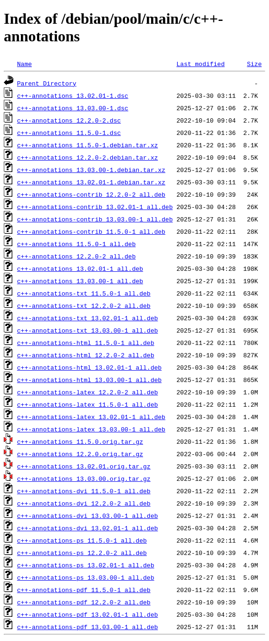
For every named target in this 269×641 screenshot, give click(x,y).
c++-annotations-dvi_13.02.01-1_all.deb (87, 528)
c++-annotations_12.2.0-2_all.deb (76, 256)
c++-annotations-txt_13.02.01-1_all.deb (87, 318)
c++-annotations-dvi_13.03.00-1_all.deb (87, 515)
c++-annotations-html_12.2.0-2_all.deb (85, 355)
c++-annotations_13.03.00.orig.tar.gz (84, 478)
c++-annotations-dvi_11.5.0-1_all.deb (84, 491)
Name (24, 63)
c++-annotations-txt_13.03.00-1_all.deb (87, 330)
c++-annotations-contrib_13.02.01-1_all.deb (95, 206)
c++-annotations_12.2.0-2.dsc (69, 120)
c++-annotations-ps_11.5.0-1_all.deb (82, 540)
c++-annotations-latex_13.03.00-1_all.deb (91, 429)
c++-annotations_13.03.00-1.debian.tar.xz (91, 169)
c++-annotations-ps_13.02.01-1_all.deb (85, 565)
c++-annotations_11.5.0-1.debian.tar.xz (87, 145)
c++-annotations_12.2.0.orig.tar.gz (80, 454)
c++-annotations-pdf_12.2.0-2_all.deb (84, 602)
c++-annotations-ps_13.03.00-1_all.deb (85, 577)
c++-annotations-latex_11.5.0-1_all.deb (87, 404)
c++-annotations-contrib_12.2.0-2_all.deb (91, 194)
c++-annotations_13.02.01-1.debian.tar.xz (91, 182)
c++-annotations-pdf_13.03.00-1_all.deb (87, 626)
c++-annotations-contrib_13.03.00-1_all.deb (95, 219)
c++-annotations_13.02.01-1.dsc (72, 95)
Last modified (200, 63)
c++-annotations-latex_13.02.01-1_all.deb (91, 416)
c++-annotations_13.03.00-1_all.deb (80, 281)
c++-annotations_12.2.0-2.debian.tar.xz (87, 157)
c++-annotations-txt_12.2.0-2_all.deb (84, 305)
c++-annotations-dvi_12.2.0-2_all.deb (84, 503)
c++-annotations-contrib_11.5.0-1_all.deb (91, 231)
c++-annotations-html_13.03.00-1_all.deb (89, 379)
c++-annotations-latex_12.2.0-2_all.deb (87, 392)
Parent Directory (47, 83)
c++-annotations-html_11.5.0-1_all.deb (85, 342)
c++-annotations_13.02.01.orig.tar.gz (84, 466)
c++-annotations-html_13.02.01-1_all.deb (89, 367)
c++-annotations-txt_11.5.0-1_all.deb (84, 293)
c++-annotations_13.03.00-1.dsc (72, 108)
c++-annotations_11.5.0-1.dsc (69, 132)
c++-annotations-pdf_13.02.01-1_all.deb (87, 614)
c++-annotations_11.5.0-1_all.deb (76, 243)
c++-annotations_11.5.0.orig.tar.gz (80, 441)
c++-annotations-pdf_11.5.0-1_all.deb (84, 589)
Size (254, 63)
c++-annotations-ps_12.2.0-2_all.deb (82, 552)
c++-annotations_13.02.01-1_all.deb (80, 268)
